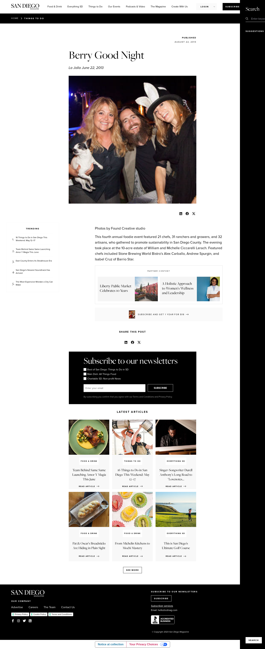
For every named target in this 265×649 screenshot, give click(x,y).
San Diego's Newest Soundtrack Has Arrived (33, 272)
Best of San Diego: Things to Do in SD (105, 369)
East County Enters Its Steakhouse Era (34, 260)
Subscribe (232, 6)
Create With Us (179, 6)
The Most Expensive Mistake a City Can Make (34, 283)
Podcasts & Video (135, 6)
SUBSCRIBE (163, 388)
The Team (50, 607)
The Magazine (158, 6)
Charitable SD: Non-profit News (102, 379)
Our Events (114, 6)
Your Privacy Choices (143, 644)
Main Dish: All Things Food (99, 374)
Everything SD (75, 6)
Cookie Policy (39, 614)
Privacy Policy (21, 614)
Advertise (17, 607)
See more (132, 570)
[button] (180, 213)
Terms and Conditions (62, 614)
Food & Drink (54, 6)
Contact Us (68, 607)
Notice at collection (111, 644)
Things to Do (95, 6)
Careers (33, 607)
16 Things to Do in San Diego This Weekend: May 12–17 (31, 239)
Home (15, 18)
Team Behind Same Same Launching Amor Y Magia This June (33, 251)
